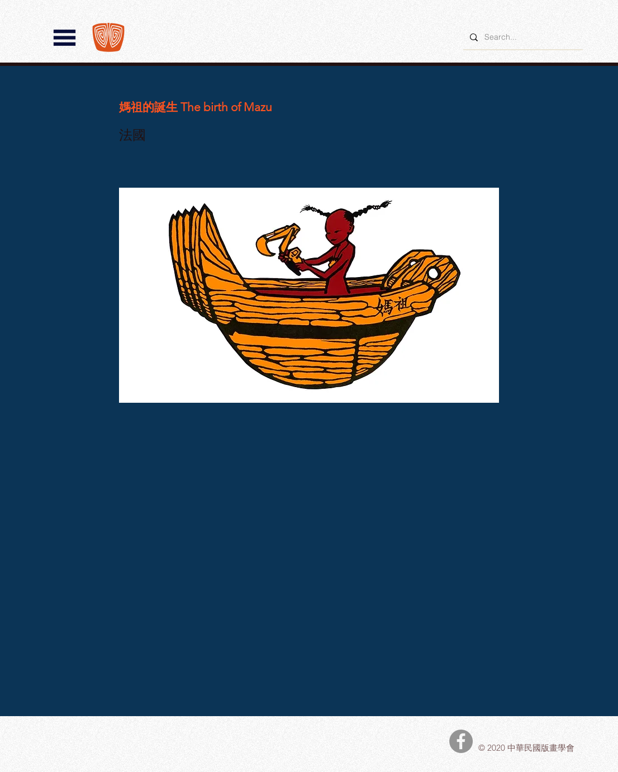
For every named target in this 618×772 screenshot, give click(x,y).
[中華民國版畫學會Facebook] (461, 741)
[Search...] (521, 37)
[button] (64, 37)
